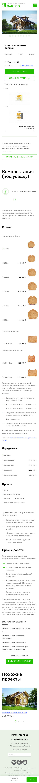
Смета (31, 780)
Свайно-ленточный (10, 475)
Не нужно (7, 455)
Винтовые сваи (9, 460)
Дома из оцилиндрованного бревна (14, 623)
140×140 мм (8, 363)
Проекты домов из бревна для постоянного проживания (15, 648)
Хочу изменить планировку (19, 157)
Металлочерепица (10, 502)
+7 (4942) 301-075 (19, 739)
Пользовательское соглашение (15, 773)
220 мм (6, 263)
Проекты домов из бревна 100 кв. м (16, 630)
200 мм (6, 249)
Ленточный (8, 470)
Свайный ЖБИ (9, 465)
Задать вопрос (23, 84)
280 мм (6, 306)
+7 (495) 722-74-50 (19, 735)
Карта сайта (27, 775)
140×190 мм (8, 344)
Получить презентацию (19, 661)
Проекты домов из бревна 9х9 (14, 643)
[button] (10, 36)
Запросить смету (19, 72)
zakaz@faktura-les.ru (19, 749)
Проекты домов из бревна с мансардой (13, 637)
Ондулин (7, 498)
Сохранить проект (19, 78)
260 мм (6, 291)
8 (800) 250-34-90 (11, 84)
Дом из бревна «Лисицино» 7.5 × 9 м (14, 713)
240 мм (6, 277)
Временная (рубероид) (12, 494)
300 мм (6, 320)
